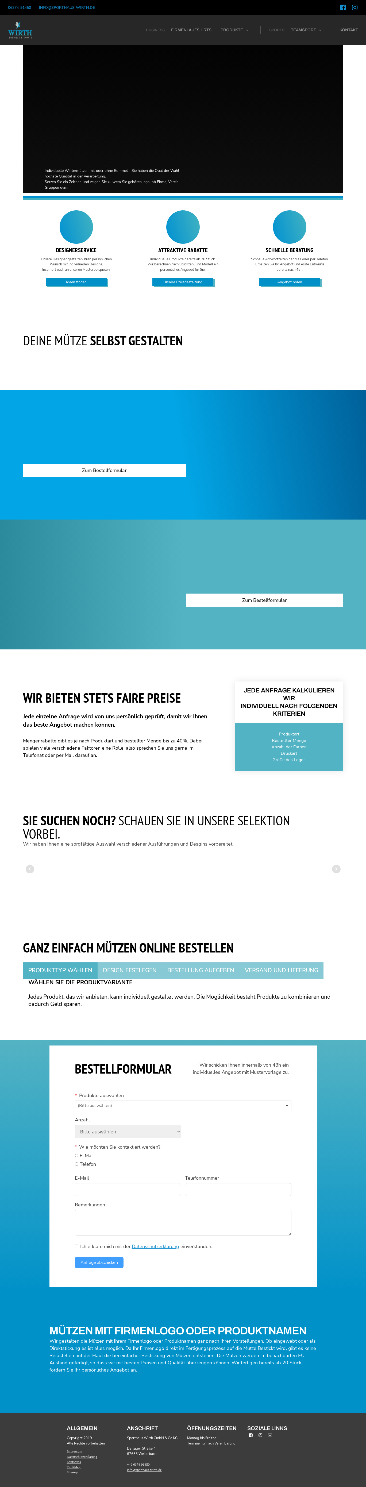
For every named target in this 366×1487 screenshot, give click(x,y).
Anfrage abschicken (99, 1262)
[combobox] (183, 1106)
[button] (235, 30)
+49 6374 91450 (138, 1464)
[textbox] (102, 1106)
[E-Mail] (76, 1155)
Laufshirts (74, 1462)
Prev (30, 869)
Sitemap (72, 1472)
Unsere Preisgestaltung (182, 282)
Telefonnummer (202, 1178)
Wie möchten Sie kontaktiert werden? (119, 1147)
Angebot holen (289, 282)
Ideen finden (76, 282)
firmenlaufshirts (191, 30)
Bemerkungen (90, 1205)
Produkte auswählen (101, 1095)
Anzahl (82, 1120)
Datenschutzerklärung (155, 1246)
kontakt (349, 30)
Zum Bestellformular (104, 470)
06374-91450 (19, 7)
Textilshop (74, 1467)
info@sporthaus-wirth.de (67, 7)
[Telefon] (76, 1164)
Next (336, 869)
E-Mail (82, 1178)
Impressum (74, 1451)
